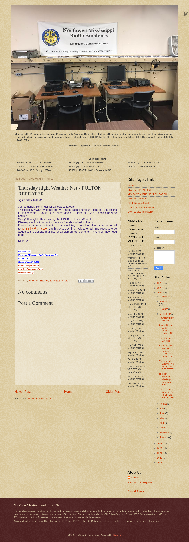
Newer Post (23, 391)
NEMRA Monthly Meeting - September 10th (166, 379)
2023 (160, 443)
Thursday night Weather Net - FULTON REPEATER (166, 365)
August (163, 403)
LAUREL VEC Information (140, 212)
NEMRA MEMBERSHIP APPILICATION (147, 194)
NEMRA (135, 477)
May (162, 418)
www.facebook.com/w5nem (30, 269)
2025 (160, 288)
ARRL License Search (139, 203)
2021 (160, 453)
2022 (160, 448)
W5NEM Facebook (137, 198)
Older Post (113, 391)
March (163, 427)
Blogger (117, 535)
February (164, 432)
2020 (160, 458)
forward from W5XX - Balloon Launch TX (166, 329)
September (165, 313)
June (162, 413)
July (162, 408)
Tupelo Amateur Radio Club (141, 207)
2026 (160, 283)
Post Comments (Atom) (39, 398)
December (165, 296)
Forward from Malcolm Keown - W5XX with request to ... (166, 351)
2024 (160, 292)
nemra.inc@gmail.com (35, 228)
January (164, 437)
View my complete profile (140, 482)
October (164, 309)
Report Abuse (136, 491)
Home (68, 391)
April (162, 423)
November (165, 301)
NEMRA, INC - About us (139, 190)
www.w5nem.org (26, 272)
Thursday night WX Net (166, 319)
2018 (160, 462)
